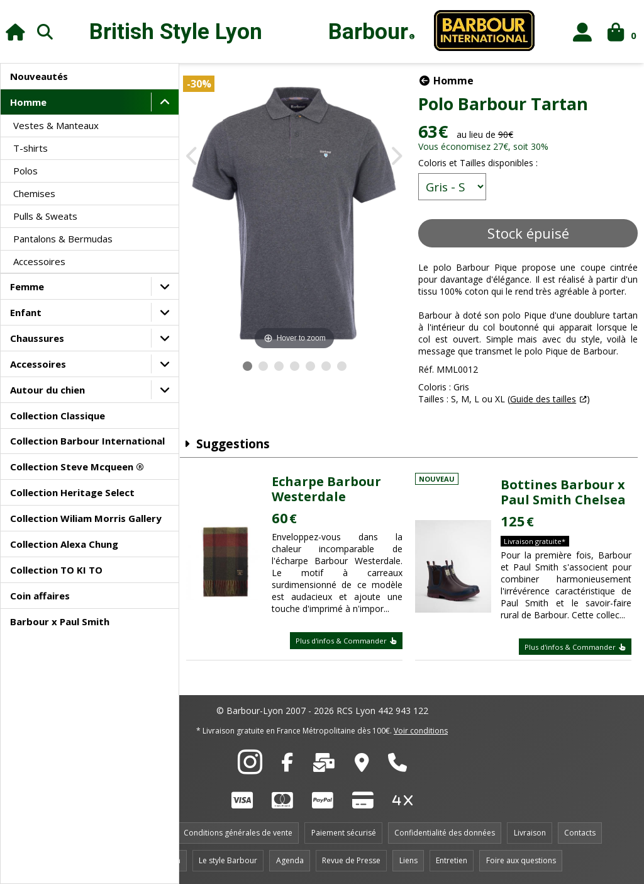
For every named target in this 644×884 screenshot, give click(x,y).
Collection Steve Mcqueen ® (77, 466)
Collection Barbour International (87, 440)
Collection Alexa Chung (64, 544)
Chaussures (37, 338)
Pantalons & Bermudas (63, 238)
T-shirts (30, 148)
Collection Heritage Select (72, 492)
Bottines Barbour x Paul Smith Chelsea (565, 494)
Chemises (34, 193)
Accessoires (39, 261)
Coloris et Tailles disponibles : (482, 163)
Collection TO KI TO (56, 570)
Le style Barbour (228, 860)
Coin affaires (40, 595)
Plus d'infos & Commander (350, 642)
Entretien (451, 860)
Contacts (580, 832)
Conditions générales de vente (238, 832)
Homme (28, 102)
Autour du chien (47, 389)
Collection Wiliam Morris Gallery (86, 518)
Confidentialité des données (444, 832)
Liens (408, 860)
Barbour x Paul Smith (59, 621)
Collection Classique (57, 415)
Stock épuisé (530, 233)
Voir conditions (421, 730)
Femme (27, 286)
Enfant (26, 312)
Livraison (530, 832)
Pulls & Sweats (45, 216)
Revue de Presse (351, 860)
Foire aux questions (521, 860)
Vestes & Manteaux (56, 125)
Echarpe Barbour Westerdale (333, 491)
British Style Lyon (175, 32)
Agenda (290, 860)
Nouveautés (39, 76)
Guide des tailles (547, 411)
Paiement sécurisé (343, 832)
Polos (25, 170)
